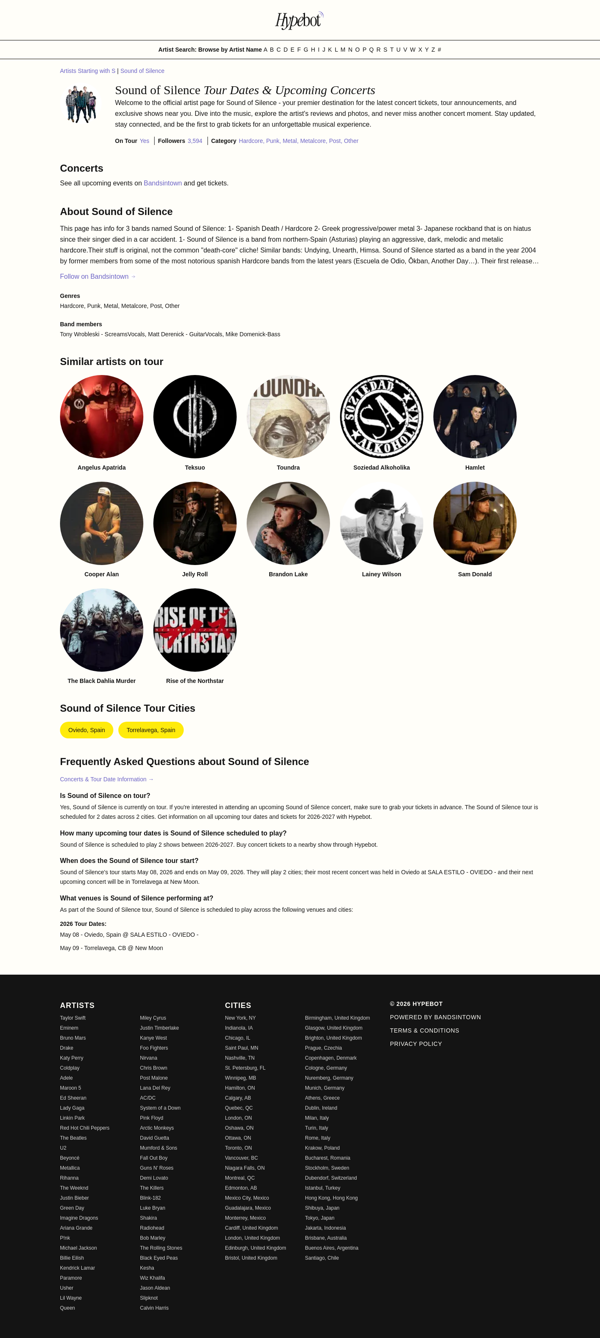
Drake (66, 1048)
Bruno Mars (73, 1038)
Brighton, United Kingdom (333, 1038)
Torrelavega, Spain (151, 730)
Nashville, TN (240, 1058)
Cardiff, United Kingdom (251, 1228)
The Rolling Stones (161, 1248)
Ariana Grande (76, 1228)
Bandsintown (164, 183)
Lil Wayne (71, 1298)
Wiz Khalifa (152, 1278)
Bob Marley (152, 1238)
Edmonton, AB (241, 1188)
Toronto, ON (238, 1148)
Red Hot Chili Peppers (85, 1128)
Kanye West (153, 1038)
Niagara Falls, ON (245, 1168)
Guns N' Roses (156, 1168)
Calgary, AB (238, 1098)
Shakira (148, 1218)
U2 (63, 1148)
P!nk (65, 1238)
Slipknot (149, 1298)
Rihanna (69, 1178)
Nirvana (148, 1058)
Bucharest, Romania (327, 1158)
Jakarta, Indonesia (325, 1228)
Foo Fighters (154, 1048)
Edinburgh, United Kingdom (255, 1248)
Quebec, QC (239, 1108)
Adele (66, 1078)
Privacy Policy (416, 1043)
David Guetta (154, 1138)
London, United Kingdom (252, 1238)
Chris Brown (153, 1068)
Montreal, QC (240, 1178)
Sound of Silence (142, 71)
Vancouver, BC (241, 1158)
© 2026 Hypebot (416, 1003)
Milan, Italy (317, 1118)
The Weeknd (74, 1188)
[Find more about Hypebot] (300, 20)
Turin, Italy (316, 1128)
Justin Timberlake (159, 1028)
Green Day (72, 1208)
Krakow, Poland (322, 1148)
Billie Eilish (72, 1258)
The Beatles (73, 1138)
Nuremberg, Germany (329, 1078)
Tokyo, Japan (320, 1218)
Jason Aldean (155, 1288)
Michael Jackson (78, 1248)
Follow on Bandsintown (98, 276)
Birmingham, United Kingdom (337, 1018)
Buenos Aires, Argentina (331, 1248)
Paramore (71, 1278)
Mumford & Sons (158, 1148)
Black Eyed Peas (159, 1258)
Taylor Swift (72, 1018)
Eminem (69, 1028)
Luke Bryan (152, 1208)
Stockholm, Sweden (327, 1168)
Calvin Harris (154, 1308)
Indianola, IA (239, 1028)
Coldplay (70, 1068)
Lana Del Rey (155, 1088)
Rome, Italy (317, 1138)
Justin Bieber (74, 1198)
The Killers (152, 1188)
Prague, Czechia (323, 1048)
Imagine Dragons (79, 1218)
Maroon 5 (70, 1088)
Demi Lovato (154, 1178)
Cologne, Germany (326, 1068)
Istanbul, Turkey (322, 1188)
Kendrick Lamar (77, 1268)
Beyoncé (70, 1158)
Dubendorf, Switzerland (331, 1178)
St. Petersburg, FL (245, 1068)
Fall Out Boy (154, 1158)
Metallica (70, 1168)
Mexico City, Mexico (247, 1198)
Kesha (147, 1268)
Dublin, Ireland (321, 1108)
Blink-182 (150, 1198)
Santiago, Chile (322, 1258)
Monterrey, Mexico (245, 1218)
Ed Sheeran (73, 1098)
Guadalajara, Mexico (248, 1208)
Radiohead (152, 1228)
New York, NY (240, 1018)
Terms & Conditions (425, 1030)
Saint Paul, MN (241, 1048)
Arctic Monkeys (157, 1128)
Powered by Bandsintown (435, 1017)
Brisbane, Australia (326, 1238)
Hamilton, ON (240, 1088)
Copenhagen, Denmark (331, 1058)
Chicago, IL (237, 1038)
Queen (67, 1308)
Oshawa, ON (239, 1128)
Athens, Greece (322, 1098)
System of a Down (160, 1108)
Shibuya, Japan (322, 1208)
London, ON (238, 1118)
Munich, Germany (325, 1088)
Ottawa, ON (238, 1138)
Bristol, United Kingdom (251, 1258)
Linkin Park (72, 1118)
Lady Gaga (72, 1108)
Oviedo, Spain (86, 730)
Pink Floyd (151, 1118)
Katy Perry (71, 1058)
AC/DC (147, 1098)
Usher (66, 1288)
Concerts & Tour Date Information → (107, 779)
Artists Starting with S (88, 71)
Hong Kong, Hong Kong (331, 1198)
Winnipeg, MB (240, 1078)
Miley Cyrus (153, 1018)
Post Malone (154, 1078)
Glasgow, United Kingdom (333, 1028)
